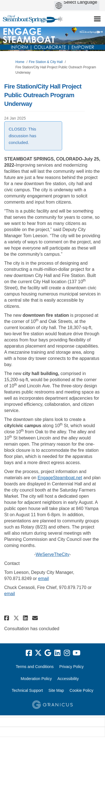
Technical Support (27, 690)
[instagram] (67, 653)
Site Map (56, 690)
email (43, 578)
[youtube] (76, 653)
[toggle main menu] (97, 19)
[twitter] (38, 653)
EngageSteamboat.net (60, 477)
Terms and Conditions (34, 666)
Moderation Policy (36, 678)
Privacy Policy (71, 666)
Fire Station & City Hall (46, 62)
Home (19, 62)
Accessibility (68, 678)
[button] (7, 618)
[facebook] (28, 653)
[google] (48, 653)
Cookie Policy (81, 690)
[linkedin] (57, 653)
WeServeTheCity (52, 554)
